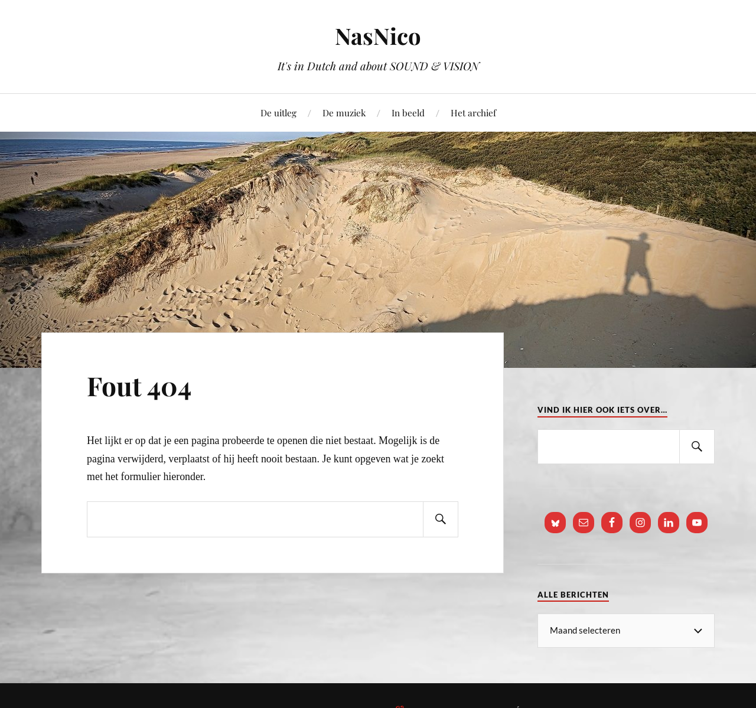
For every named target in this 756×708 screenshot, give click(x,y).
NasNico (378, 36)
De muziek (344, 112)
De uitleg (278, 112)
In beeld (408, 112)
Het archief (473, 112)
